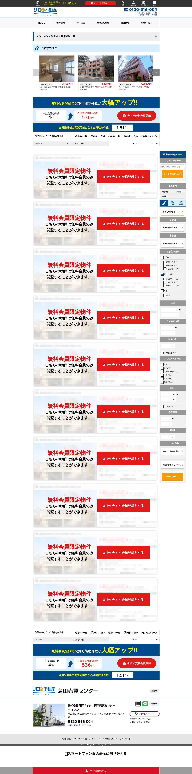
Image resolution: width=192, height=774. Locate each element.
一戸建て (166, 257)
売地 (166, 295)
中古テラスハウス (172, 268)
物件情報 (60, 22)
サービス (81, 22)
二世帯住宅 (167, 406)
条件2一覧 (114, 136)
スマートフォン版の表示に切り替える (97, 753)
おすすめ (166, 375)
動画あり (166, 368)
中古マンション (171, 282)
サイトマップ (124, 739)
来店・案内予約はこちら (79, 725)
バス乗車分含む (168, 353)
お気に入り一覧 (149, 136)
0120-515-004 (80, 721)
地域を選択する (169, 212)
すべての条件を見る (171, 451)
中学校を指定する (170, 243)
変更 (179, 192)
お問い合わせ (144, 3)
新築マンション (171, 279)
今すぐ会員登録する (100, 3)
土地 (164, 290)
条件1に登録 (97, 136)
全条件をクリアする (172, 465)
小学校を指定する (170, 227)
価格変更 (166, 378)
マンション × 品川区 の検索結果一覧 (56, 36)
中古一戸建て (170, 265)
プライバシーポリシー (87, 739)
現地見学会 (167, 382)
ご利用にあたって (69, 739)
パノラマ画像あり (169, 371)
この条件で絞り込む (172, 174)
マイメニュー (133, 3)
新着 (164, 364)
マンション (167, 274)
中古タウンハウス (172, 285)
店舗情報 (154, 703)
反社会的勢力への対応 (108, 739)
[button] (156, 72)
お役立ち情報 (103, 22)
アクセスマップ (144, 713)
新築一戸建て (170, 262)
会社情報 (125, 22)
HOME (38, 3)
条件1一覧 (81, 136)
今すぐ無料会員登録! (137, 115)
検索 (123, 3)
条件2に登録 (130, 136)
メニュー (154, 3)
